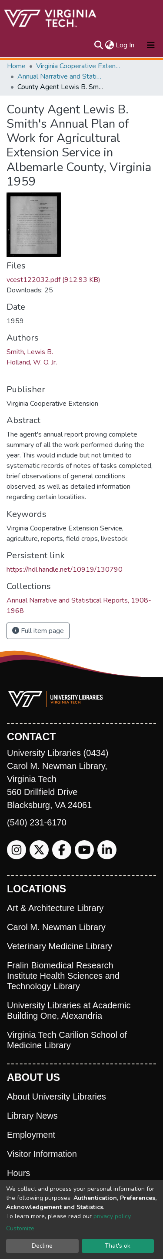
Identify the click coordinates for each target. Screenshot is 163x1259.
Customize (20, 1228)
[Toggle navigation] (151, 45)
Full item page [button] (38, 631)
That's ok (117, 1246)
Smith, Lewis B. (30, 352)
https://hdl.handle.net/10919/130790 (65, 569)
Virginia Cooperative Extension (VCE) (79, 66)
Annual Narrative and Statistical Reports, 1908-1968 (60, 76)
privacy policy (111, 1216)
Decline (42, 1246)
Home (16, 66)
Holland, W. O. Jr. (32, 362)
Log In (125, 45)
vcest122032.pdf (53, 280)
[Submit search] (98, 45)
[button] (109, 45)
